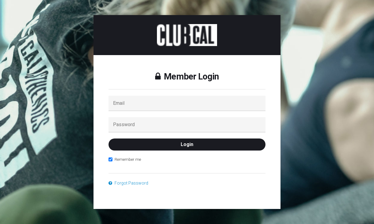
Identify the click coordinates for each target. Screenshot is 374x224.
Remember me (125, 159)
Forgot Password (128, 183)
